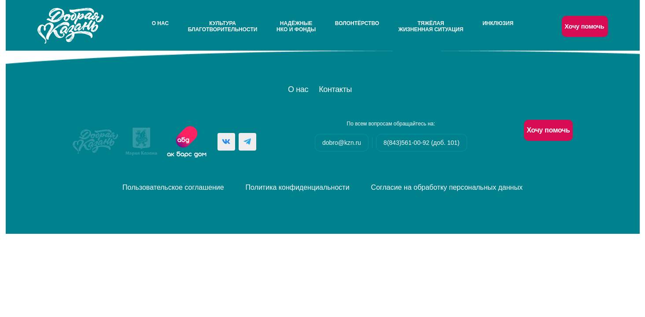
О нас (160, 23)
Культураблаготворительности (223, 26)
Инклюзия (498, 23)
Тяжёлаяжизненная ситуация (430, 26)
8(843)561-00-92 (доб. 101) (421, 142)
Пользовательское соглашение (173, 187)
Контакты (335, 89)
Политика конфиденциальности (298, 187)
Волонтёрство (357, 23)
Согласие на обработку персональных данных (447, 187)
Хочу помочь (584, 26)
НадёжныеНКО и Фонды (296, 26)
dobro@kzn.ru (341, 142)
